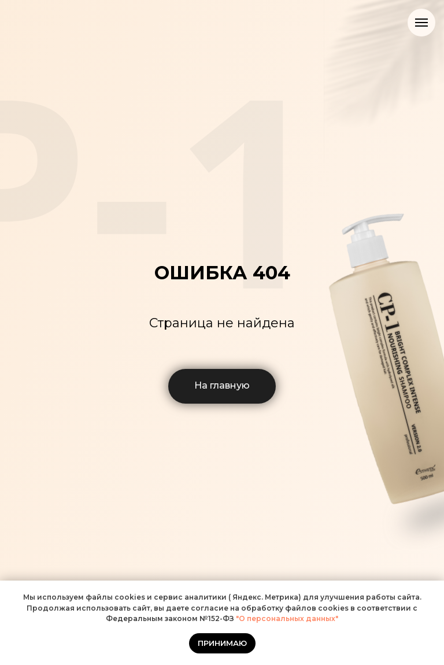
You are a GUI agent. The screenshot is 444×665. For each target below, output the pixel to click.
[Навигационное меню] (421, 23)
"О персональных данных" (286, 618)
